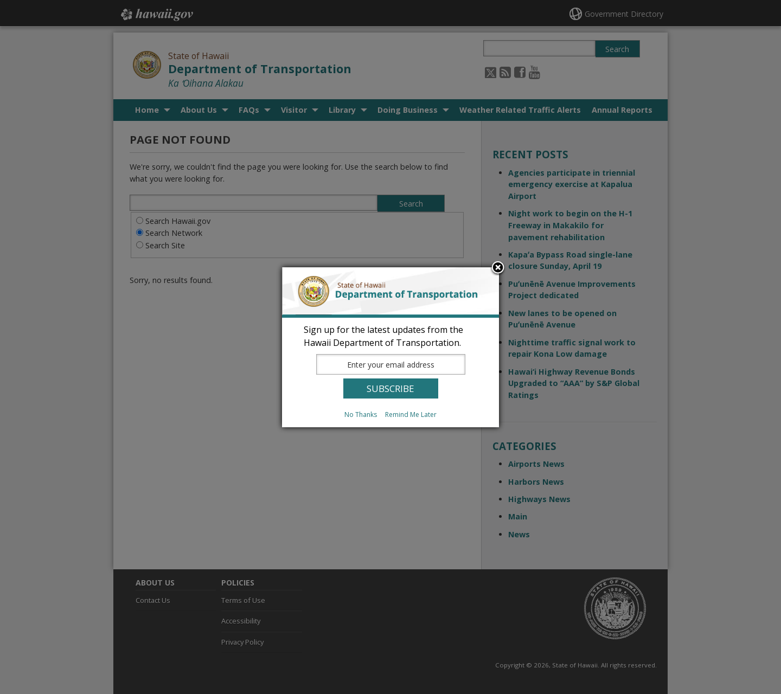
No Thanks (360, 414)
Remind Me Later (411, 414)
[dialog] (390, 347)
